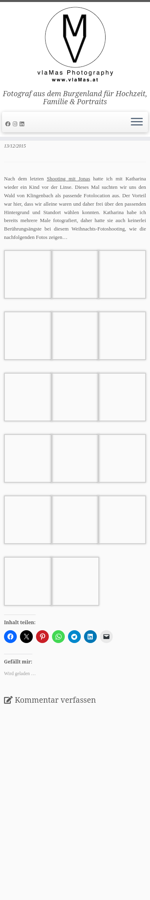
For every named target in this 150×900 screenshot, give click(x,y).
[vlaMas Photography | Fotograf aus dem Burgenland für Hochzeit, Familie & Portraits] (75, 45)
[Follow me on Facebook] (9, 124)
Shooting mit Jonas (68, 179)
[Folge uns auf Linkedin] (23, 124)
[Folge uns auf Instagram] (16, 124)
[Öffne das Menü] (137, 122)
